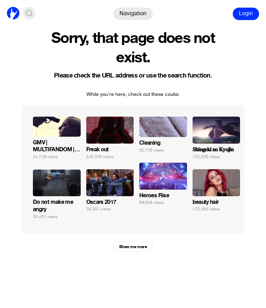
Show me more (133, 247)
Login (246, 13)
